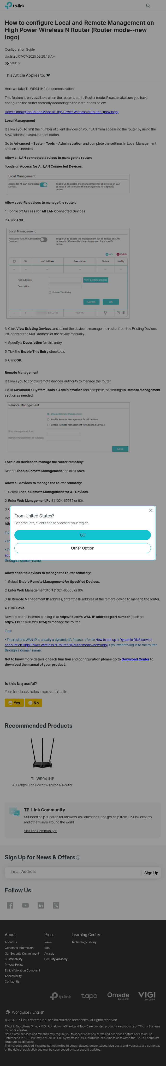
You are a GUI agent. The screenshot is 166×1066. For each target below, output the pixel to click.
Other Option (82, 547)
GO (82, 534)
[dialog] (83, 533)
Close (151, 510)
